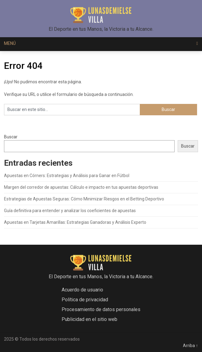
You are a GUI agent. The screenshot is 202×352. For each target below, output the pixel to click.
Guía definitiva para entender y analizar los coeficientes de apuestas (70, 210)
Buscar (11, 136)
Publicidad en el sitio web (89, 319)
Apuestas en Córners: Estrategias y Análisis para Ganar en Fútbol (66, 175)
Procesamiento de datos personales (101, 309)
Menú (10, 43)
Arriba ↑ (190, 345)
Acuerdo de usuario (82, 290)
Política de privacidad (85, 300)
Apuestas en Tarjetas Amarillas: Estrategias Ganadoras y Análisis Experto (75, 222)
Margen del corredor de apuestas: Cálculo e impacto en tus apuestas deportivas (81, 187)
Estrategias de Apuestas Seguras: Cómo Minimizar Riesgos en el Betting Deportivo (84, 198)
